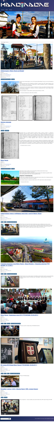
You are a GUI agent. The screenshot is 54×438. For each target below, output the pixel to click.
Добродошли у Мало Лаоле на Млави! (12, 71)
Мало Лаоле (4, 160)
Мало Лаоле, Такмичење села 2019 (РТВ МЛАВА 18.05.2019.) (19, 315)
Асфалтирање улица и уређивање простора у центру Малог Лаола (21, 213)
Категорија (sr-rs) (8, 74)
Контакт (10, 9)
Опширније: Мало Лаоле (24, 181)
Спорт (5, 373)
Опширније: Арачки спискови (25, 145)
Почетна (2, 9)
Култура (8, 323)
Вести (5, 323)
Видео (7, 9)
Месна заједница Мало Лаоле (5, 79)
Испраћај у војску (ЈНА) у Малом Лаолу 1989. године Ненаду (19, 389)
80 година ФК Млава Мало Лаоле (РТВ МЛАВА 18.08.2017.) (19, 365)
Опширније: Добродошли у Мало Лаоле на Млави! (28, 92)
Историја (13, 79)
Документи (7, 130)
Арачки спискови (6, 122)
